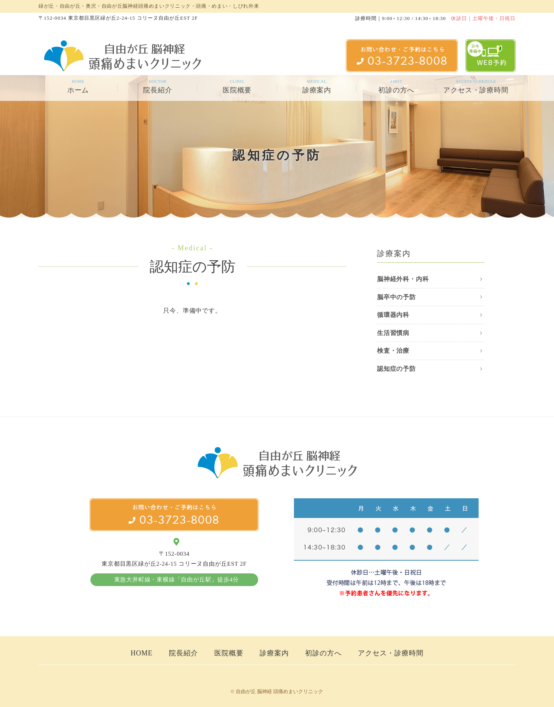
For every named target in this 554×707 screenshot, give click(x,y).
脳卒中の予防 (396, 297)
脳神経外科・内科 (403, 279)
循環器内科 (393, 315)
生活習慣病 (393, 333)
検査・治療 (393, 350)
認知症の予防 (396, 368)
